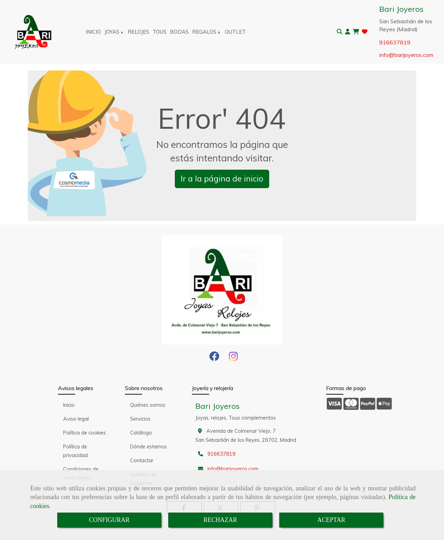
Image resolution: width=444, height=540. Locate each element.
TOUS (159, 31)
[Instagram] (233, 358)
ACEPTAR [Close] (331, 519)
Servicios (140, 419)
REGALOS (206, 31)
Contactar (141, 460)
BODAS (179, 31)
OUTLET (235, 31)
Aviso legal (76, 419)
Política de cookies (84, 433)
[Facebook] (214, 358)
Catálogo (141, 433)
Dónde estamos (148, 447)
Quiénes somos (147, 405)
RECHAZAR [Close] (220, 519)
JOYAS (114, 31)
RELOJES (138, 31)
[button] (347, 31)
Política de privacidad (75, 451)
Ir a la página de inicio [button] (222, 179)
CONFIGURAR (109, 519)
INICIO (93, 31)
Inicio (69, 405)
